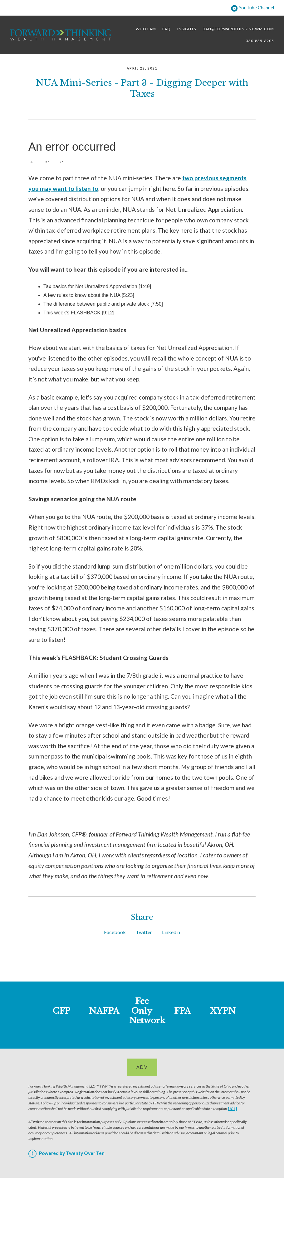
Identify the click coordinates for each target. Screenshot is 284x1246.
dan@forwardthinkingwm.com (238, 29)
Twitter (144, 932)
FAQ (166, 29)
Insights (186, 29)
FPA (182, 1011)
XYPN (223, 1011)
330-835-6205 (260, 40)
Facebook (115, 932)
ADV (142, 1067)
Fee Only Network (147, 1010)
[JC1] (232, 1108)
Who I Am (146, 29)
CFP (61, 1011)
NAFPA (104, 1011)
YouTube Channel (252, 7)
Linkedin (171, 932)
